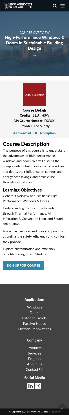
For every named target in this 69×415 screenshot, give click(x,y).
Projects (34, 358)
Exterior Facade (34, 318)
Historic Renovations (34, 329)
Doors (34, 312)
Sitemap (56, 411)
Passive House (34, 323)
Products (35, 348)
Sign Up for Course (23, 265)
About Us (34, 364)
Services (34, 353)
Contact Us (34, 369)
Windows (34, 307)
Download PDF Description (34, 133)
